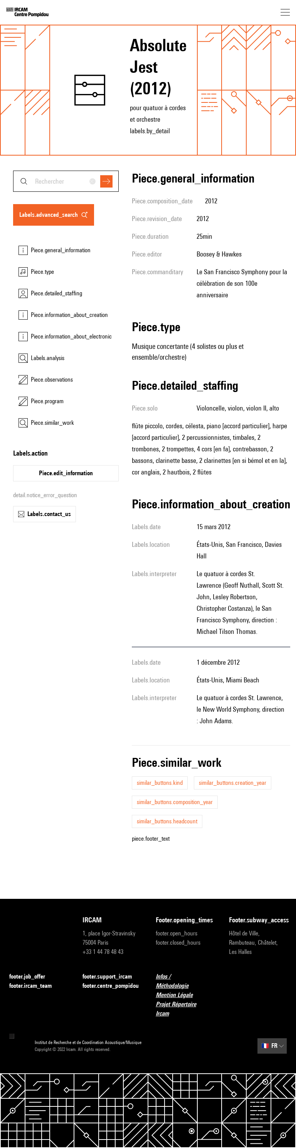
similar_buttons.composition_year (175, 802)
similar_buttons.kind (160, 782)
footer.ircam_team (35, 986)
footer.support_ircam (111, 977)
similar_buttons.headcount (167, 821)
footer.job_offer (31, 977)
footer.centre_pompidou (110, 985)
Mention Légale (179, 995)
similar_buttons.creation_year (232, 782)
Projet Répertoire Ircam (185, 1009)
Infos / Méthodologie (185, 981)
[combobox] (66, 181)
